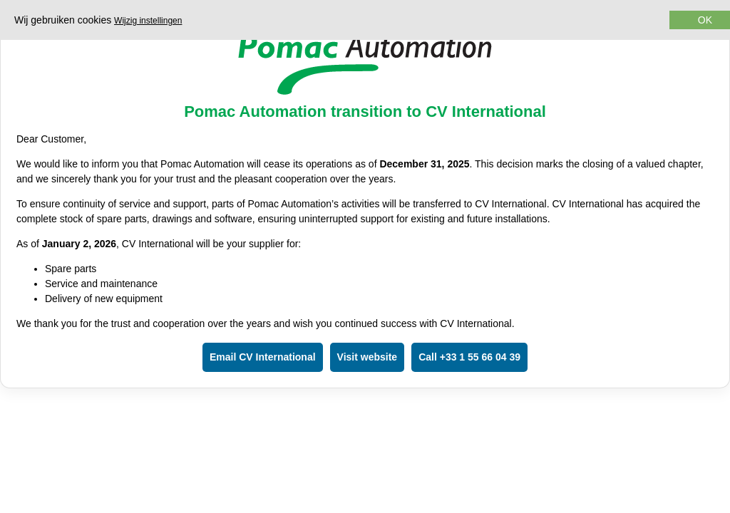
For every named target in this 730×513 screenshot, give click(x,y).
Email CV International (263, 357)
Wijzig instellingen (148, 21)
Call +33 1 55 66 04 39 (469, 357)
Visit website (367, 357)
